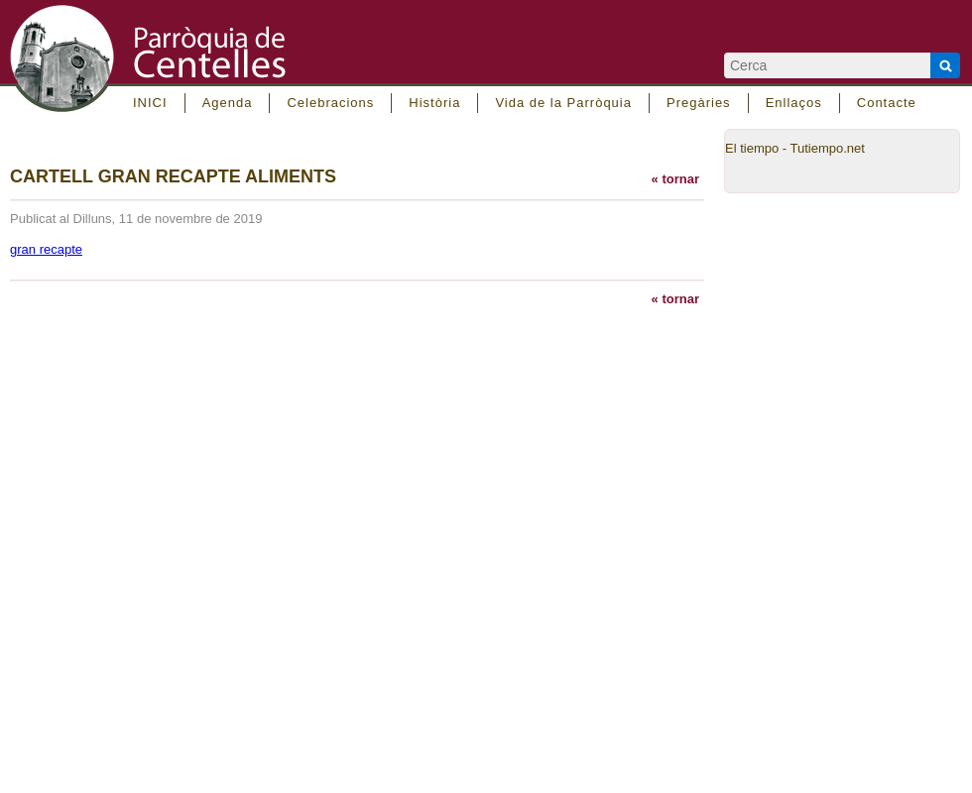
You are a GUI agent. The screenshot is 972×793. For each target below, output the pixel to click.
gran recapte (46, 249)
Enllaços (794, 102)
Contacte (886, 102)
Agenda (227, 102)
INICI (150, 102)
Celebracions (330, 102)
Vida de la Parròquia (563, 102)
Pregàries (699, 102)
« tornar (675, 178)
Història (434, 102)
